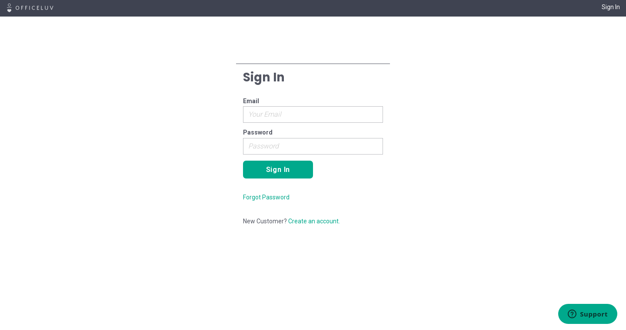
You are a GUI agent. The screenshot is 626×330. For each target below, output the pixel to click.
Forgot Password (266, 197)
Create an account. (314, 221)
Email (251, 101)
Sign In (611, 6)
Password (258, 132)
